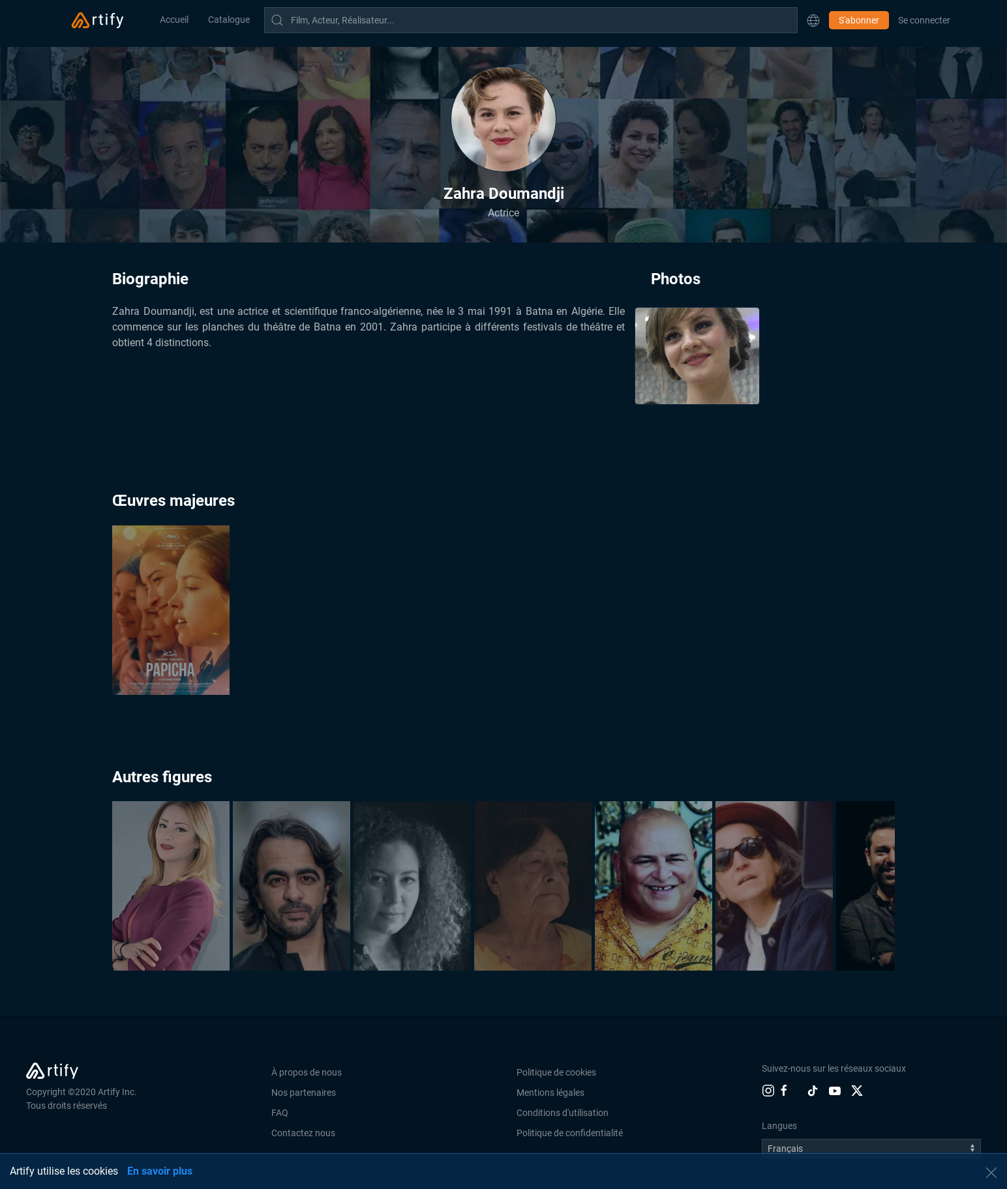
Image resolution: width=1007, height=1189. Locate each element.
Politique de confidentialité (570, 1133)
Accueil (174, 19)
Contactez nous (303, 1133)
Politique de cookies (556, 1072)
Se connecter (924, 20)
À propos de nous (306, 1072)
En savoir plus (159, 1171)
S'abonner (859, 20)
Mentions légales (550, 1092)
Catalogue (229, 19)
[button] (813, 20)
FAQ (279, 1113)
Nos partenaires (303, 1092)
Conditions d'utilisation (563, 1113)
